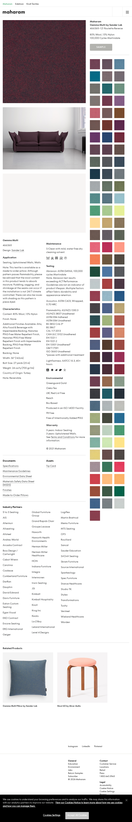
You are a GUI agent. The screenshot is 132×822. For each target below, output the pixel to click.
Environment (74, 767)
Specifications (11, 466)
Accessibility (105, 785)
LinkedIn (86, 746)
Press (102, 773)
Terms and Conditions (63, 437)
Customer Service (108, 764)
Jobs (70, 770)
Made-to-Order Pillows (15, 495)
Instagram (73, 746)
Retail (102, 770)
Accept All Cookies (77, 815)
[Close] (126, 800)
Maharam (7, 4)
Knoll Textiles (32, 4)
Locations (104, 767)
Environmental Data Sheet (17, 476)
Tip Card (51, 466)
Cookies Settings (51, 815)
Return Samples (75, 773)
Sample (101, 47)
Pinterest (98, 746)
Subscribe (73, 776)
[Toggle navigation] (117, 11)
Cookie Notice (106, 788)
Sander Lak (18, 250)
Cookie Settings (107, 791)
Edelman (19, 4)
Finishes (7, 490)
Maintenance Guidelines (16, 471)
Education (73, 764)
